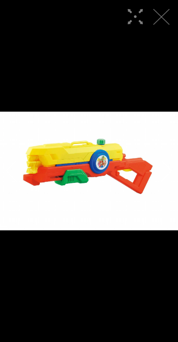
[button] (11, 171)
